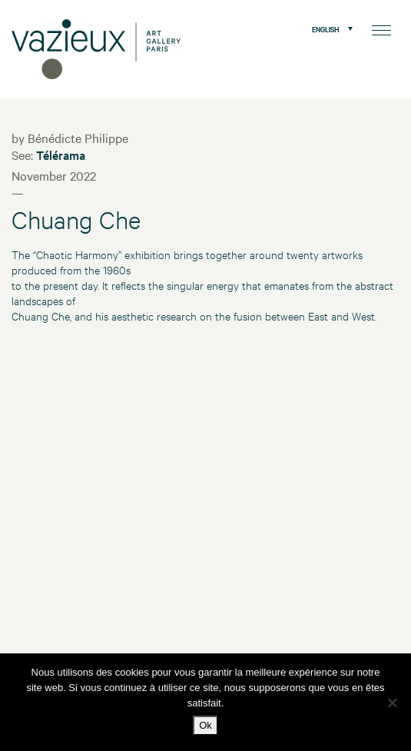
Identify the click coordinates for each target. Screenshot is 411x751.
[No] (391, 702)
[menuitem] (328, 28)
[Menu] (381, 29)
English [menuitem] (326, 29)
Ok (205, 725)
